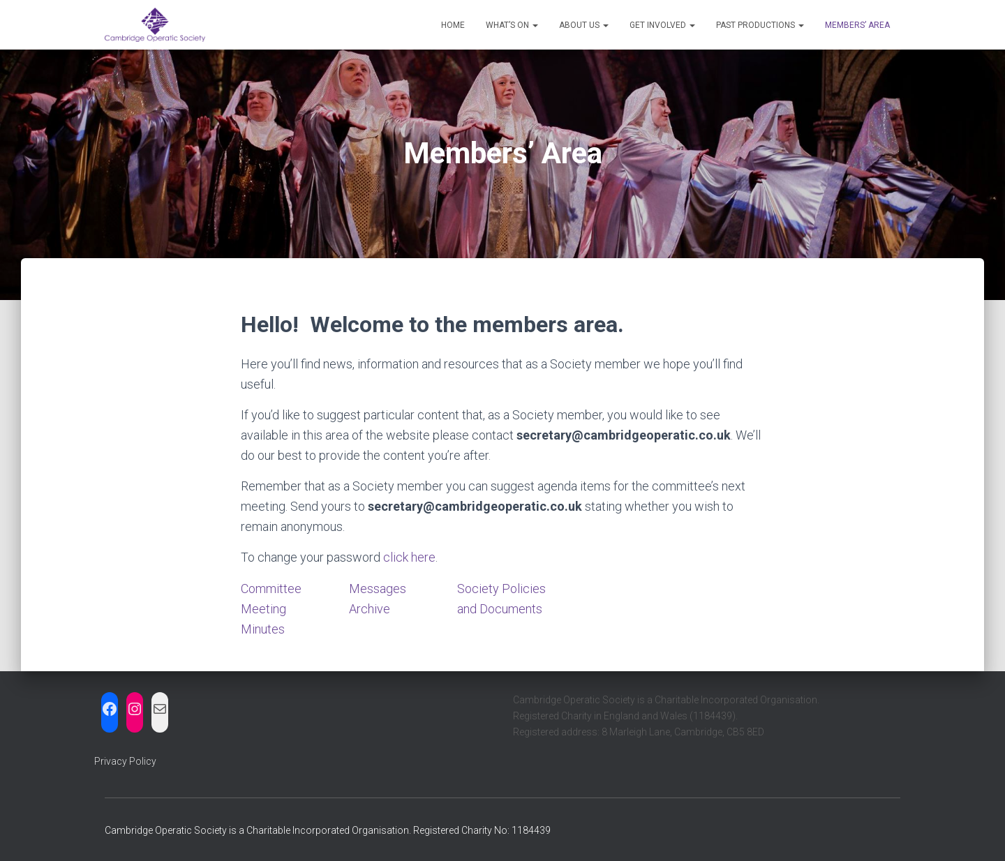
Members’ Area (857, 25)
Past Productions (760, 25)
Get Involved (662, 25)
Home (453, 25)
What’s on (512, 25)
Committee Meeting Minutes (271, 608)
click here (409, 557)
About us (584, 25)
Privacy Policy (125, 761)
